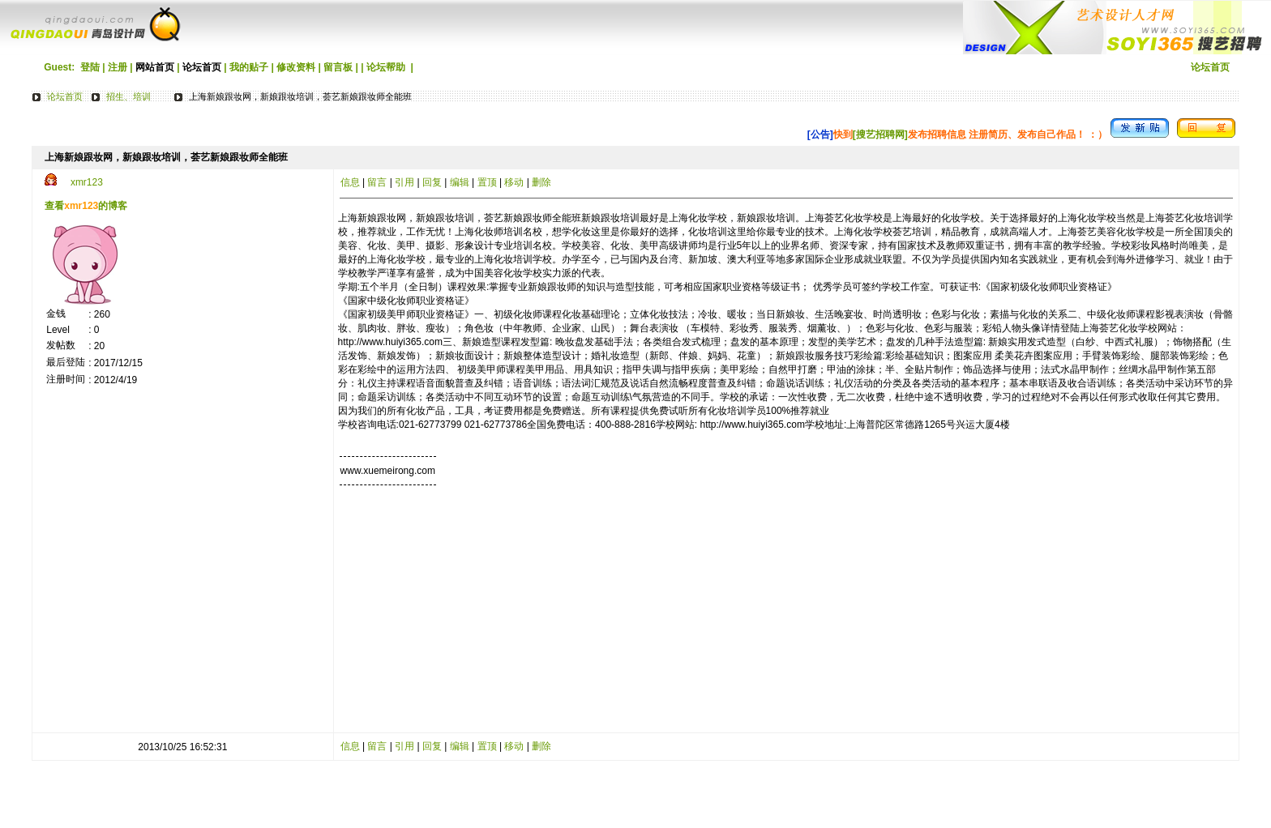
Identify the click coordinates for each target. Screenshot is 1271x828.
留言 (377, 182)
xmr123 (87, 182)
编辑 (459, 182)
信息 (350, 182)
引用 (404, 182)
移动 (514, 182)
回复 (432, 182)
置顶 (487, 182)
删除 (541, 182)
